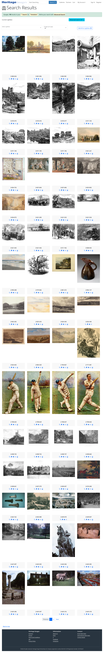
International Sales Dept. (83, 635)
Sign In (93, 2)
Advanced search (77, 20)
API (29, 639)
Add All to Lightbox (85, 28)
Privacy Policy (32, 641)
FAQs (54, 635)
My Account (81, 2)
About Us (55, 633)
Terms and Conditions (34, 637)
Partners (68, 2)
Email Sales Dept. (81, 633)
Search (53, 2)
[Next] (57, 619)
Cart (73, 2)
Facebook (55, 639)
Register (98, 2)
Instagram (55, 641)
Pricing (30, 635)
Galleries (62, 2)
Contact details (81, 637)
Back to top (6, 626)
